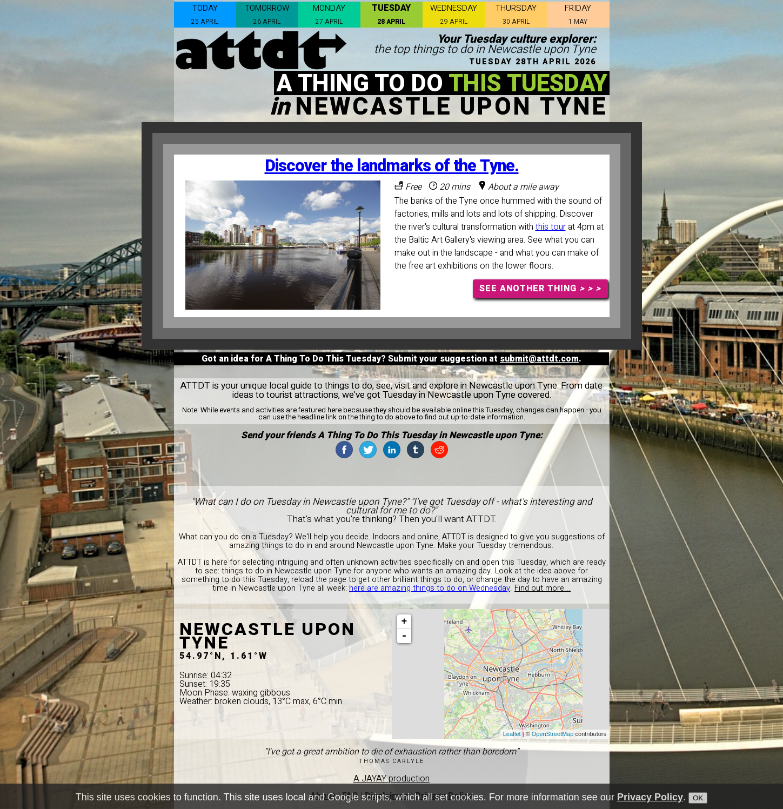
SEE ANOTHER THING (540, 288)
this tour (551, 226)
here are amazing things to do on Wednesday (429, 588)
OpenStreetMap (553, 734)
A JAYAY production (391, 778)
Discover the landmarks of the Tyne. (392, 166)
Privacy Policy (650, 799)
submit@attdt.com (539, 358)
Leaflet (512, 734)
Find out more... (542, 588)
